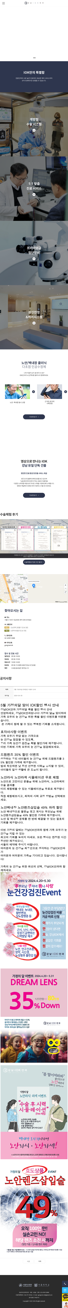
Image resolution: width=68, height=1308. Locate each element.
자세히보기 (34, 417)
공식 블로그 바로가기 (34, 1297)
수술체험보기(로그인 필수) (34, 562)
